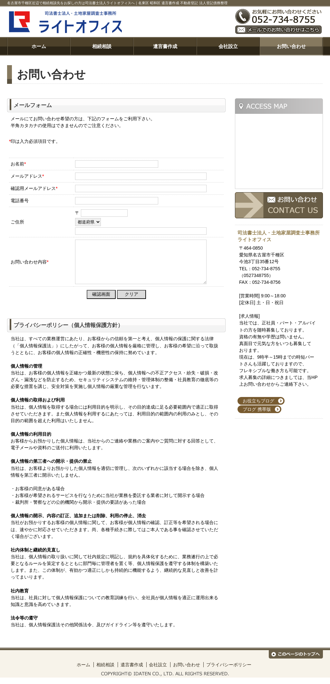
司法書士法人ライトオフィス (118, 22)
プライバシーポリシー (228, 671)
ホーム (39, 46)
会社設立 (228, 46)
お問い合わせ (291, 46)
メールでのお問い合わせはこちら (278, 29)
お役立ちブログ (258, 400)
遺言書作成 (165, 46)
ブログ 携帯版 (257, 409)
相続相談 (102, 46)
